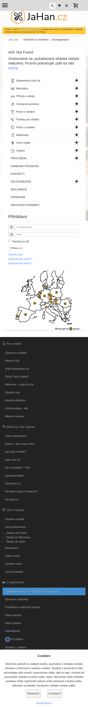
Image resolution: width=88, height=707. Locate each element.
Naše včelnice (13, 623)
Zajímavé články (14, 475)
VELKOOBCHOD (45, 181)
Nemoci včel (12, 360)
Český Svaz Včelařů (17, 376)
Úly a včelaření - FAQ (17, 467)
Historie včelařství (15, 400)
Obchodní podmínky (17, 599)
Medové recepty (14, 416)
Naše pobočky (13, 615)
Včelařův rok (12, 392)
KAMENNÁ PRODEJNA (25, 166)
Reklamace (11, 548)
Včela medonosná (15, 436)
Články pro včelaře (16, 352)
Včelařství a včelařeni (35, 39)
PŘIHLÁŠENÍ (45, 158)
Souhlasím (54, 693)
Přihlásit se (16, 248)
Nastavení (33, 693)
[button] (52, 6)
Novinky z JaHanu (15, 647)
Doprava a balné (14, 519)
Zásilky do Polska (16, 533)
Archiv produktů (14, 571)
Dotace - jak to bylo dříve (19, 443)
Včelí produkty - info (16, 408)
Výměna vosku (13, 563)
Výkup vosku (12, 555)
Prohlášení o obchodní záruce (22, 607)
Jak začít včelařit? (15, 451)
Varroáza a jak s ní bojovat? (21, 491)
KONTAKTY (18, 174)
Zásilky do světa (15, 541)
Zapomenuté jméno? (20, 259)
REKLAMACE (19, 189)
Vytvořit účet (15, 254)
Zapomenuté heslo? (19, 263)
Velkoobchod (12, 631)
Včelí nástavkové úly (17, 368)
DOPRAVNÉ (18, 197)
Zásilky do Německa (18, 537)
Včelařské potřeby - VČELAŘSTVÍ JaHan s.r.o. (32, 591)
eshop (13, 68)
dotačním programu (30, 29)
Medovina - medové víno (19, 384)
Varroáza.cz (12, 499)
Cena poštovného (15, 527)
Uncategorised (60, 39)
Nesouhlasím (44, 703)
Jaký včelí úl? (13, 459)
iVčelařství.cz (12, 483)
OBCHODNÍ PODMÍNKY (25, 205)
